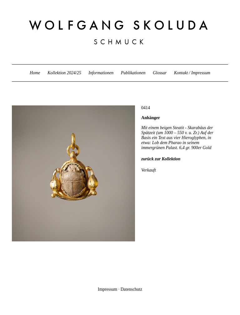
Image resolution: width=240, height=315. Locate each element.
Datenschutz (131, 289)
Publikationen (133, 72)
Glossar (160, 72)
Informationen (100, 72)
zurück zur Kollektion (160, 159)
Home (35, 72)
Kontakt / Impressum (192, 72)
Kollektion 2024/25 (64, 72)
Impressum (107, 289)
